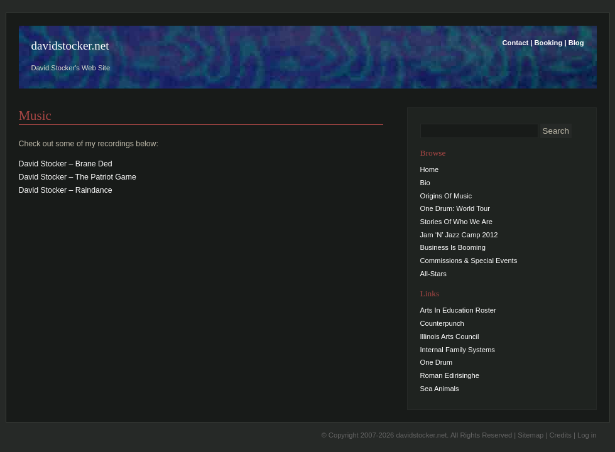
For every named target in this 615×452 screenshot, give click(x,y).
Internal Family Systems (457, 349)
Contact (516, 42)
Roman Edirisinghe (450, 375)
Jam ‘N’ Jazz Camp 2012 (459, 235)
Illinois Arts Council (449, 336)
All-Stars (433, 273)
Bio (425, 182)
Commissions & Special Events (469, 260)
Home (429, 169)
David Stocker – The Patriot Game (77, 177)
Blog (576, 42)
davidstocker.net (70, 45)
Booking (549, 42)
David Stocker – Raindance (65, 190)
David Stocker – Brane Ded (65, 163)
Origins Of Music (446, 196)
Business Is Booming (453, 247)
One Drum (436, 362)
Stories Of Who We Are (456, 221)
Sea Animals (439, 388)
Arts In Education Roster (458, 310)
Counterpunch (442, 323)
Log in (586, 435)
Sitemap (530, 435)
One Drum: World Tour (455, 208)
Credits (560, 435)
